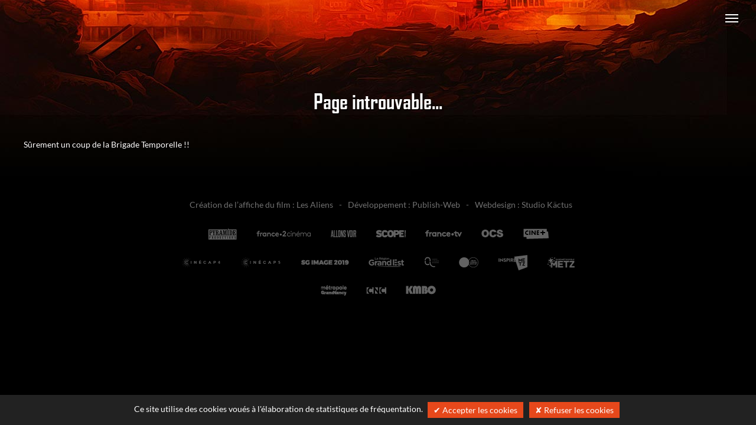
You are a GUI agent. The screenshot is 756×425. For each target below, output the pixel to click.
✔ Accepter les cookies (475, 410)
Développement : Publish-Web (404, 205)
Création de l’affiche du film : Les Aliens (261, 205)
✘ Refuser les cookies (574, 410)
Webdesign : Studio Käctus (523, 205)
